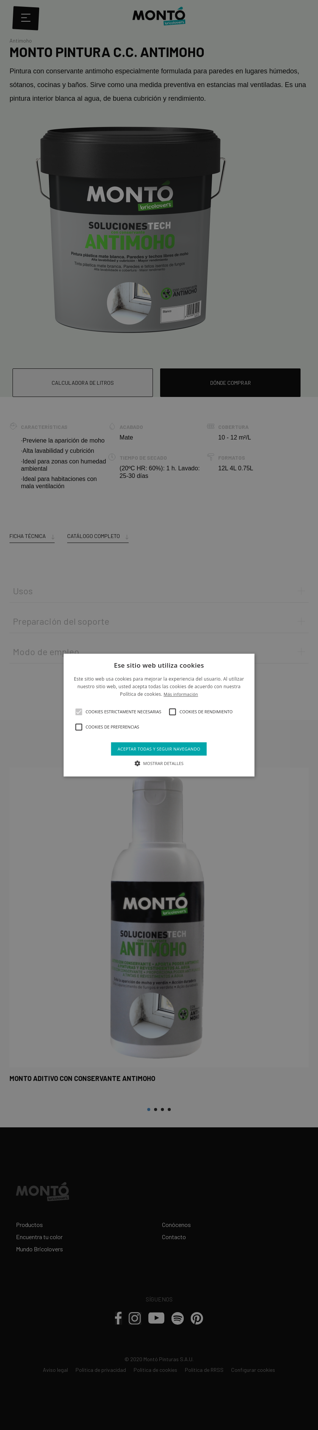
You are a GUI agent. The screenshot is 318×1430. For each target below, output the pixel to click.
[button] (79, 711)
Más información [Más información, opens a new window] (181, 694)
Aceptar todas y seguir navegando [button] (159, 749)
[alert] (159, 715)
